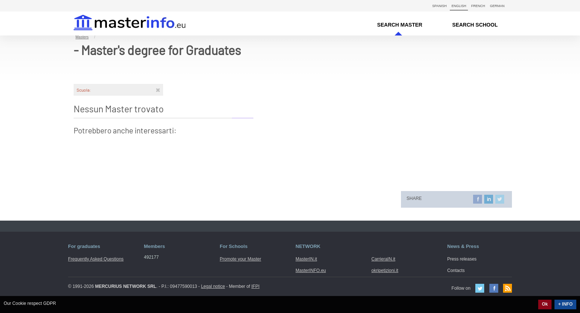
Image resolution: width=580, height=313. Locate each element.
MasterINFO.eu (311, 270)
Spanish (439, 6)
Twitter (479, 288)
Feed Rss (507, 288)
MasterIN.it (121, 23)
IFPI (256, 286)
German (497, 6)
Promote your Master (240, 259)
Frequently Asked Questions (96, 259)
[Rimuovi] (158, 89)
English (459, 6)
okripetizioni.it (384, 270)
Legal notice (213, 286)
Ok (545, 304)
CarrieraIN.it (383, 259)
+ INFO (565, 304)
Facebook (493, 288)
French (478, 6)
